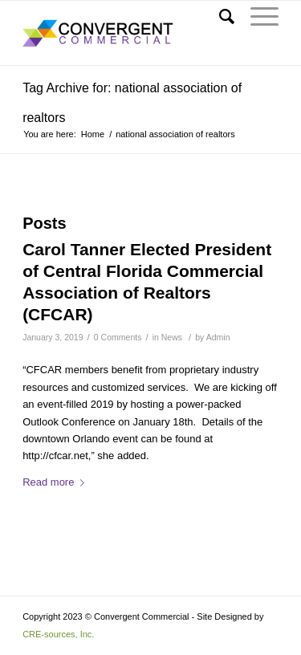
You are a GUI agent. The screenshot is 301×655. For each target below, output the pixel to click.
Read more (56, 482)
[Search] (218, 17)
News (171, 337)
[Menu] (256, 17)
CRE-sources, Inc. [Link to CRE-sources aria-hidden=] (58, 634)
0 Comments (118, 337)
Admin (218, 337)
